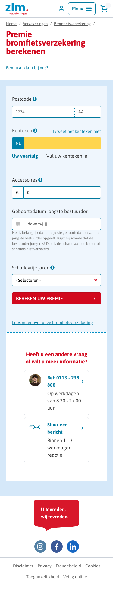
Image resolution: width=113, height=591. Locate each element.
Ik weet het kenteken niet (77, 131)
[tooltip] (35, 99)
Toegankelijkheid (42, 576)
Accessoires (27, 180)
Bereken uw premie (39, 298)
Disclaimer (23, 565)
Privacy (45, 565)
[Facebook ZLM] (57, 546)
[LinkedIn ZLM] (73, 546)
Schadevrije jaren (33, 268)
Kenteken (24, 131)
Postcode (24, 99)
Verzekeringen (35, 23)
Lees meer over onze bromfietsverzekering (52, 322)
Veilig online (75, 576)
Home (11, 23)
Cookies (92, 565)
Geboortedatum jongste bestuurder (50, 211)
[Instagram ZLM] (40, 546)
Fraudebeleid (68, 565)
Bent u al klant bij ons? (27, 67)
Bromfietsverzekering (72, 23)
